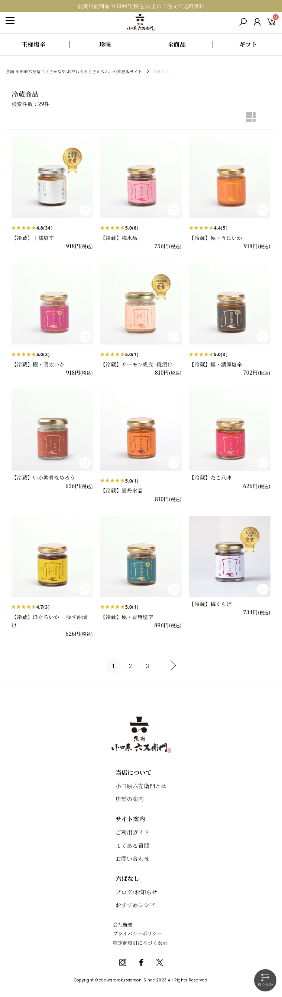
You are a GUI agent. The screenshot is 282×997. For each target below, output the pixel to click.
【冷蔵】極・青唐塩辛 (126, 617)
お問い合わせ (133, 858)
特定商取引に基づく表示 (140, 942)
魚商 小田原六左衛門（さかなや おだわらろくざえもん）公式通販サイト (74, 71)
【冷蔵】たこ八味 (210, 477)
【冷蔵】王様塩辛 (33, 237)
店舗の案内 (130, 799)
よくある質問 (133, 845)
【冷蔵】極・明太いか (38, 364)
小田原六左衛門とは (141, 786)
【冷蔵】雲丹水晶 (121, 490)
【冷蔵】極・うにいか (215, 237)
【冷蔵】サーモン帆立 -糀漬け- (137, 364)
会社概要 (123, 924)
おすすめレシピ (135, 905)
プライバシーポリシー (137, 933)
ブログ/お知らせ (136, 892)
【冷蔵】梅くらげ (210, 604)
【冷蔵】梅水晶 (118, 237)
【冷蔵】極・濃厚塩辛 (215, 364)
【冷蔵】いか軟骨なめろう (43, 477)
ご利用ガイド (132, 832)
